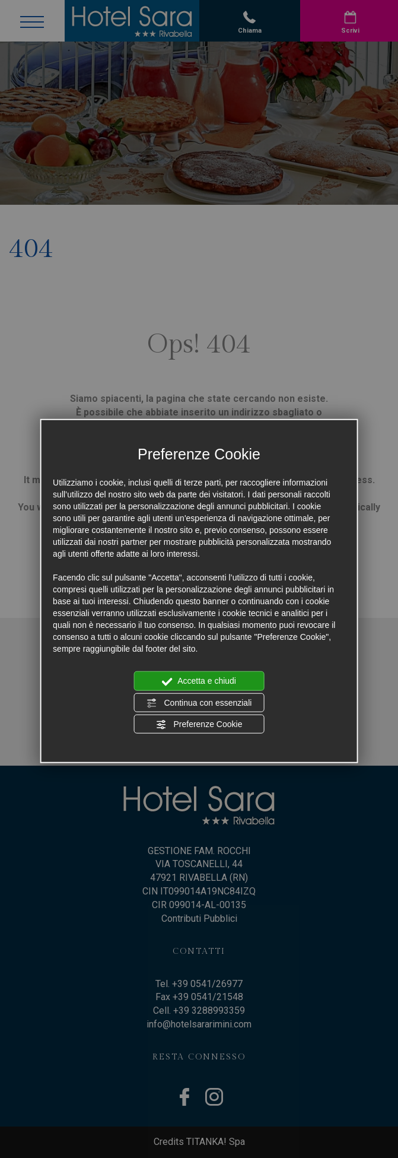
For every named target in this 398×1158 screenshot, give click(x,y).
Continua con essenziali (199, 702)
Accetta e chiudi (199, 681)
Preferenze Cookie (199, 724)
